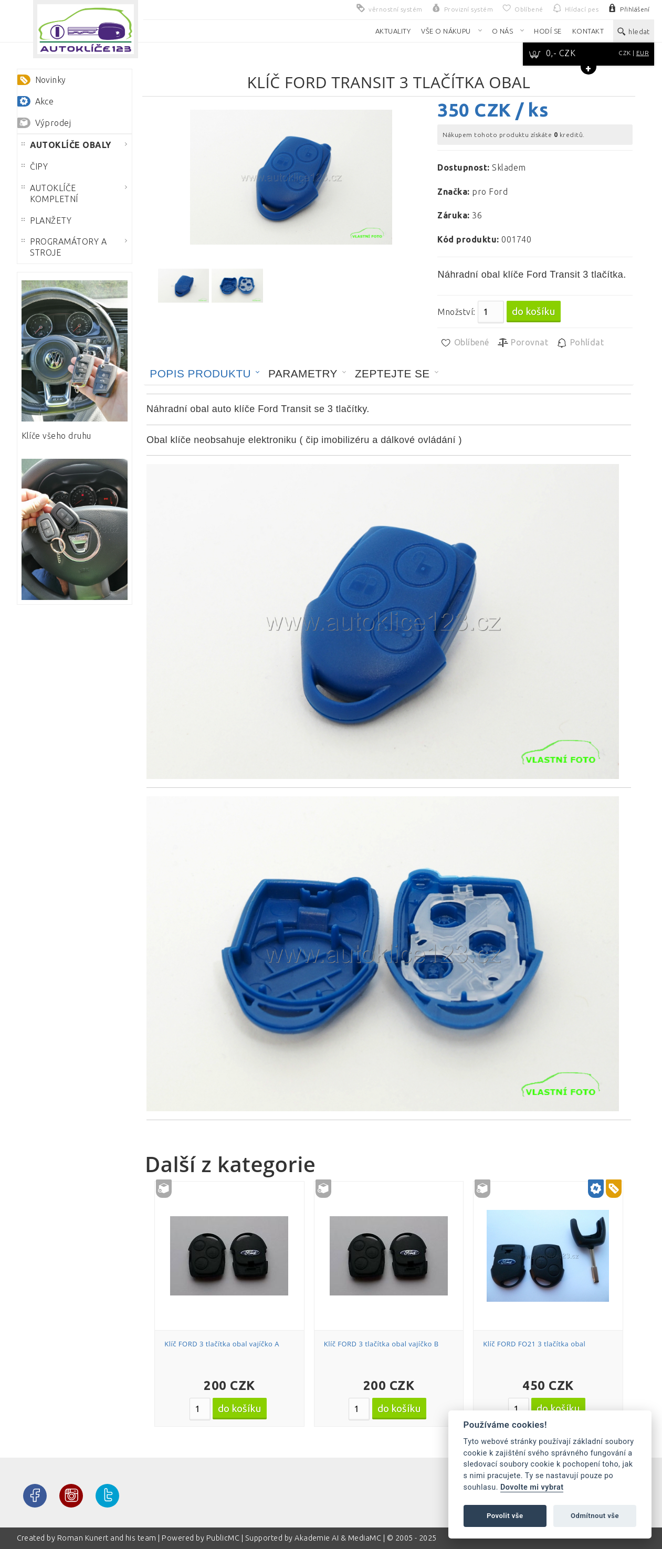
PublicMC (223, 1538)
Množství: (456, 312)
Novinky (50, 80)
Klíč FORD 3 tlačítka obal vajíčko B (381, 1343)
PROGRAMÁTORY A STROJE (64, 247)
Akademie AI (317, 1538)
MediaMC (364, 1538)
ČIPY (35, 166)
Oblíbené (464, 343)
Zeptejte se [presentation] (392, 373)
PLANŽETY (47, 220)
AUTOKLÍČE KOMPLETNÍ (50, 193)
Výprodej (53, 123)
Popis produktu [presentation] (200, 373)
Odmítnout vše (595, 1516)
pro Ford (490, 191)
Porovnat (522, 343)
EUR (642, 52)
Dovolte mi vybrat (531, 1487)
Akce (44, 101)
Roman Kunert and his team (107, 1538)
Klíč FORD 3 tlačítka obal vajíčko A (221, 1343)
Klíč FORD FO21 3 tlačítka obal (534, 1343)
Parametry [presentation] (303, 373)
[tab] (204, 373)
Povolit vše (505, 1516)
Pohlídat (580, 343)
